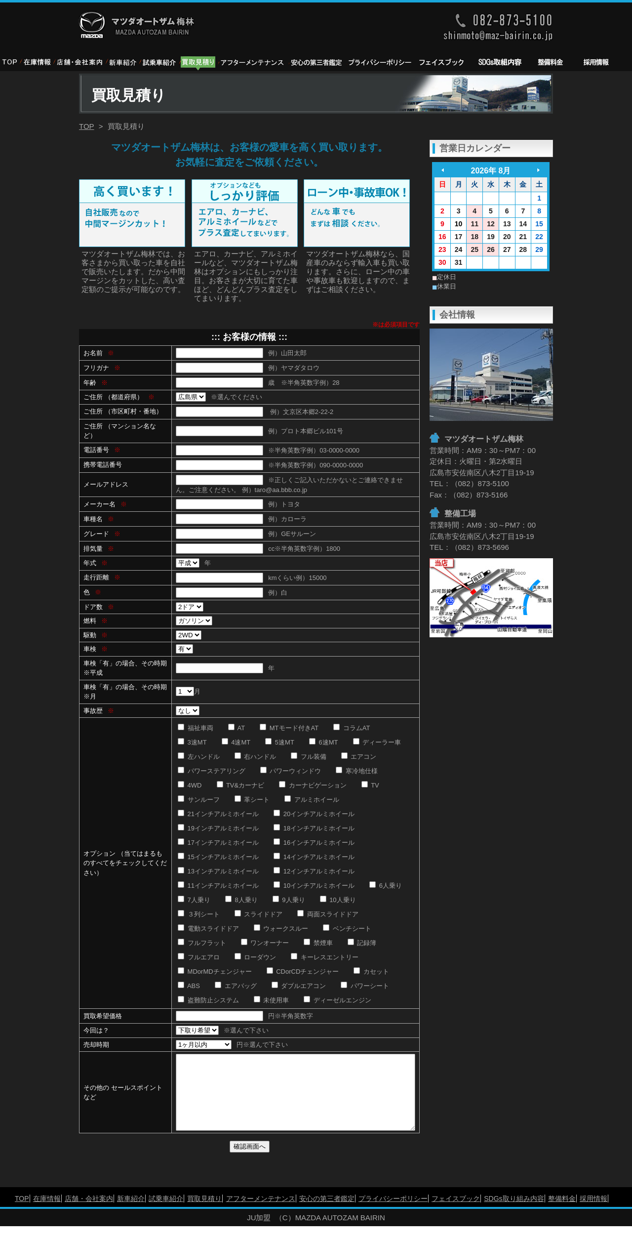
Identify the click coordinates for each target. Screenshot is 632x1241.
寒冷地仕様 (357, 771)
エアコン (359, 756)
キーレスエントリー (324, 957)
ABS (189, 986)
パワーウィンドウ (290, 771)
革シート (252, 799)
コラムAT (351, 728)
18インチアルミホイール (314, 828)
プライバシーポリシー (393, 1213)
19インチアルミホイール (218, 828)
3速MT (192, 742)
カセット (371, 971)
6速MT (323, 742)
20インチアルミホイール (314, 814)
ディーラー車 (377, 742)
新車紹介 (131, 1213)
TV (370, 785)
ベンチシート (347, 928)
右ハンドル (255, 756)
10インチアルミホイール (314, 885)
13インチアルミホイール (218, 871)
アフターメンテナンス (260, 1213)
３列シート (199, 914)
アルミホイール (311, 799)
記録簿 (362, 943)
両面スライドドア (327, 914)
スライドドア (259, 914)
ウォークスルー (281, 928)
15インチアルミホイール (218, 857)
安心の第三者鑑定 (327, 1213)
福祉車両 (195, 728)
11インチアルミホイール (218, 885)
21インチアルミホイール (218, 814)
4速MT (236, 742)
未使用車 (271, 1000)
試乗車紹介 (166, 1213)
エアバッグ (236, 986)
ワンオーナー (265, 943)
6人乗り (385, 885)
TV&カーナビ (241, 785)
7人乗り (194, 900)
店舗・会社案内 (89, 1213)
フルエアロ (199, 957)
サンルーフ (199, 799)
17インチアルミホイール (218, 842)
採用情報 (593, 1213)
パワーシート (365, 986)
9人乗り (289, 900)
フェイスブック (456, 1213)
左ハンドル (199, 756)
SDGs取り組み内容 (514, 1213)
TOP (86, 126)
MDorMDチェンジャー (215, 971)
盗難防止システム (208, 1000)
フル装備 (308, 756)
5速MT (279, 742)
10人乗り (338, 900)
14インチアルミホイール (314, 857)
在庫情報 (47, 1213)
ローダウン (255, 957)
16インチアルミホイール (314, 842)
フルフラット (202, 943)
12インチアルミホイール (314, 871)
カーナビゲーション (313, 785)
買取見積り (204, 1213)
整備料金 (562, 1213)
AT (236, 728)
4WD (190, 785)
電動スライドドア (208, 928)
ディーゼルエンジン (337, 1000)
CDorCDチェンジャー (303, 971)
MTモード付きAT (289, 728)
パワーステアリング (211, 771)
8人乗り (241, 900)
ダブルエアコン (299, 986)
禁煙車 (318, 943)
